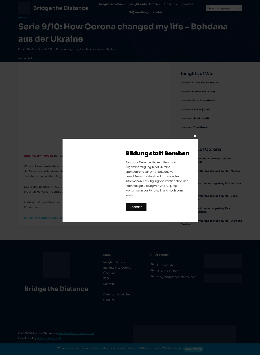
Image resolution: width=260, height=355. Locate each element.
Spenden (136, 207)
